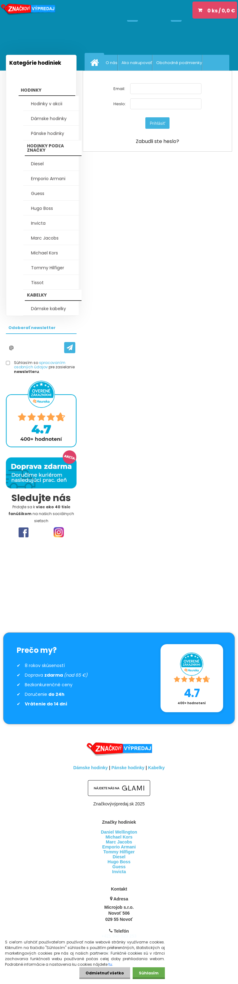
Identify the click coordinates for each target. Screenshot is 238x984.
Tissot (37, 283)
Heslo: (119, 104)
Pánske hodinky (47, 133)
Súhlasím (149, 973)
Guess (37, 193)
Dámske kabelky (48, 309)
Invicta (38, 223)
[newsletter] (67, 347)
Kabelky (156, 767)
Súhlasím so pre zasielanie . (44, 367)
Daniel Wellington (119, 832)
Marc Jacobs (45, 238)
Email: (119, 89)
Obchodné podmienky (179, 63)
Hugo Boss (42, 208)
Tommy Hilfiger (47, 268)
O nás (111, 63)
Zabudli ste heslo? (157, 141)
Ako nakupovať (136, 63)
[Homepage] (96, 62)
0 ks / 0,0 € (221, 10)
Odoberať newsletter (31, 328)
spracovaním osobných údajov (39, 365)
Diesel (37, 164)
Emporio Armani (48, 179)
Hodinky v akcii (46, 104)
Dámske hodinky (49, 118)
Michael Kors (44, 253)
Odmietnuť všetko (105, 973)
